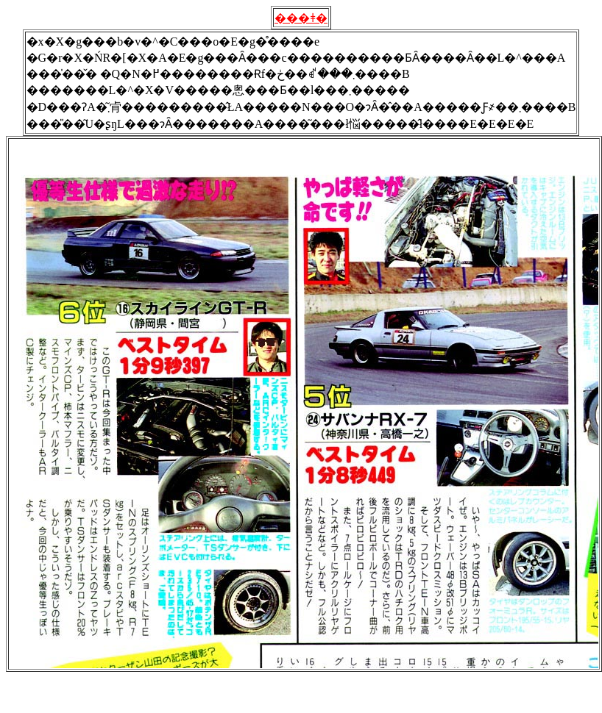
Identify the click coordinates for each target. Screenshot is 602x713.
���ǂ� (301, 18)
